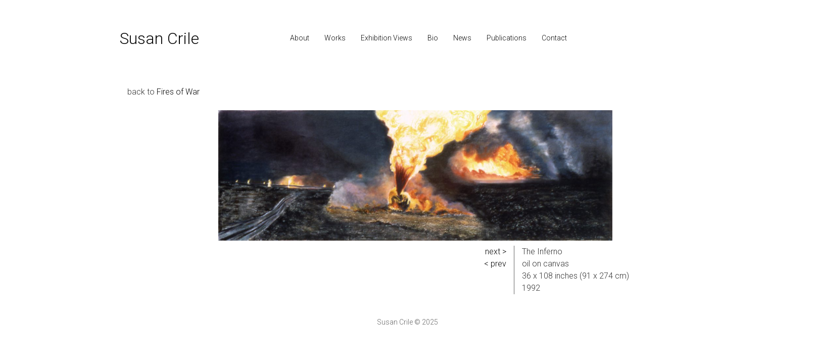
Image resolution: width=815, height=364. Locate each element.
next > (495, 251)
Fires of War (178, 92)
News (462, 38)
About (299, 38)
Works (335, 38)
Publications (506, 38)
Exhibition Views (386, 38)
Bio (432, 38)
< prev (495, 263)
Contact (554, 38)
